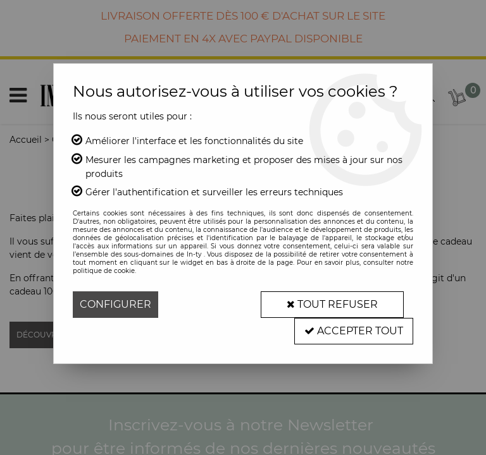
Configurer (115, 304)
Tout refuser (332, 304)
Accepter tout (353, 331)
